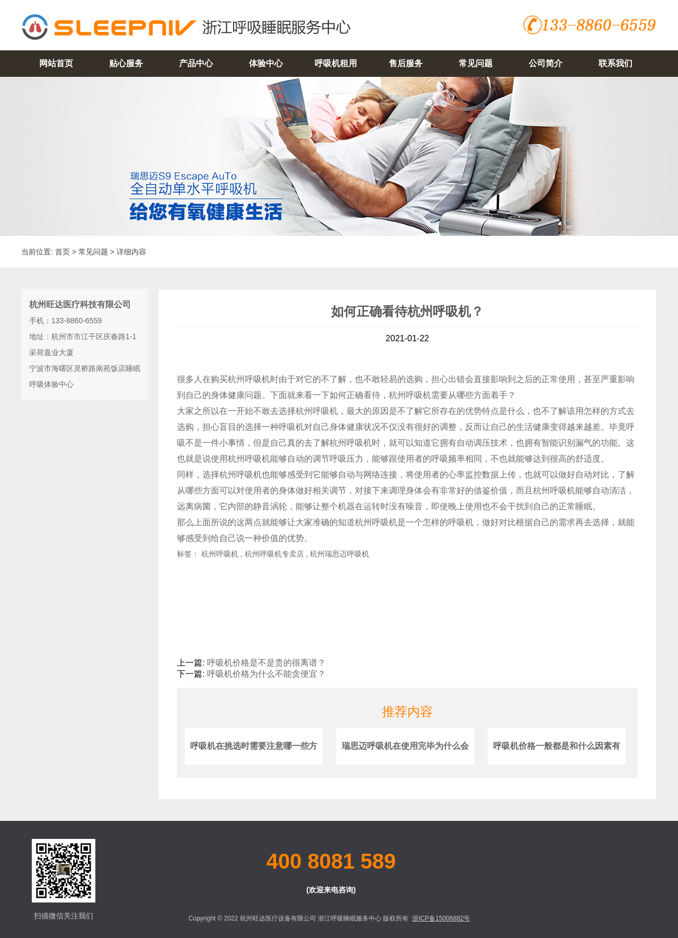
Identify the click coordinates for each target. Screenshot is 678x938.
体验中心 (266, 63)
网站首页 (56, 63)
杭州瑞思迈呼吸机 (339, 554)
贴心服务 (126, 63)
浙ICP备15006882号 (441, 918)
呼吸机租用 (336, 63)
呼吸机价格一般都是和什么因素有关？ (556, 759)
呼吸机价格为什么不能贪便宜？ (266, 673)
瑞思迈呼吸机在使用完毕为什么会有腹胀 (405, 759)
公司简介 (546, 63)
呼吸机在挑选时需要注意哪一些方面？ (253, 759)
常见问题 (476, 63)
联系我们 (615, 63)
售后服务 (406, 63)
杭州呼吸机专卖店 (274, 554)
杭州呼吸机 (249, 379)
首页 (62, 251)
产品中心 (196, 63)
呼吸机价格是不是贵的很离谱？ (266, 662)
